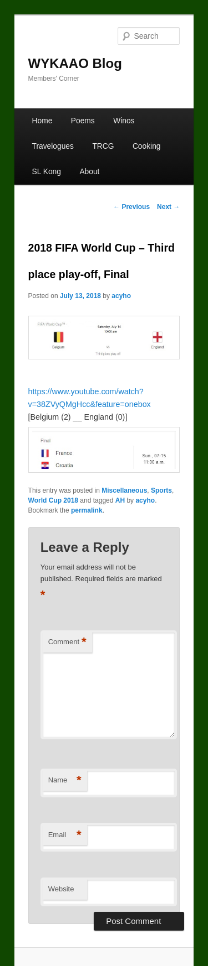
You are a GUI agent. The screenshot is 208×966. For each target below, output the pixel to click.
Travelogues (53, 146)
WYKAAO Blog (75, 63)
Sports (161, 490)
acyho (121, 296)
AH (120, 500)
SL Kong (46, 172)
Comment (67, 642)
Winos (123, 121)
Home (42, 121)
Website (61, 889)
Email (65, 835)
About (89, 172)
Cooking (147, 146)
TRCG (103, 146)
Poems (83, 121)
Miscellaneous (124, 490)
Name (65, 780)
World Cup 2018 (53, 500)
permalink (87, 510)
